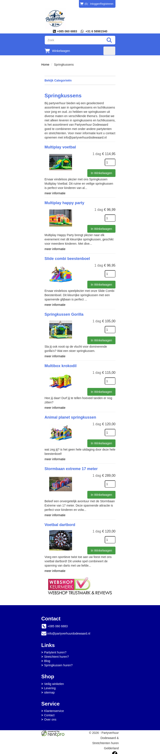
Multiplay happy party (64, 203)
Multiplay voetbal (60, 147)
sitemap (49, 690)
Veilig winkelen (54, 681)
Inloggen (95, 4)
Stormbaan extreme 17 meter (71, 467)
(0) (84, 4)
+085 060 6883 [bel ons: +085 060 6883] (58, 624)
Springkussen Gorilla (64, 313)
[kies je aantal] (110, 162)
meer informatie (55, 193)
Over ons (50, 717)
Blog (47, 658)
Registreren (106, 4)
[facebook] (115, 751)
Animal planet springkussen (70, 416)
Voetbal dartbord (60, 522)
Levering (50, 685)
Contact (49, 713)
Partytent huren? (55, 650)
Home (45, 64)
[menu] (109, 51)
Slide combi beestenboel (67, 258)
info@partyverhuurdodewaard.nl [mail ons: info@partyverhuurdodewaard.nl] (68, 631)
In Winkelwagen (101, 173)
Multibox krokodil (61, 365)
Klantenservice (54, 708)
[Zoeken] (109, 40)
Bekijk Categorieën (80, 80)
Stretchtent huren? (56, 654)
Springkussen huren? (58, 663)
